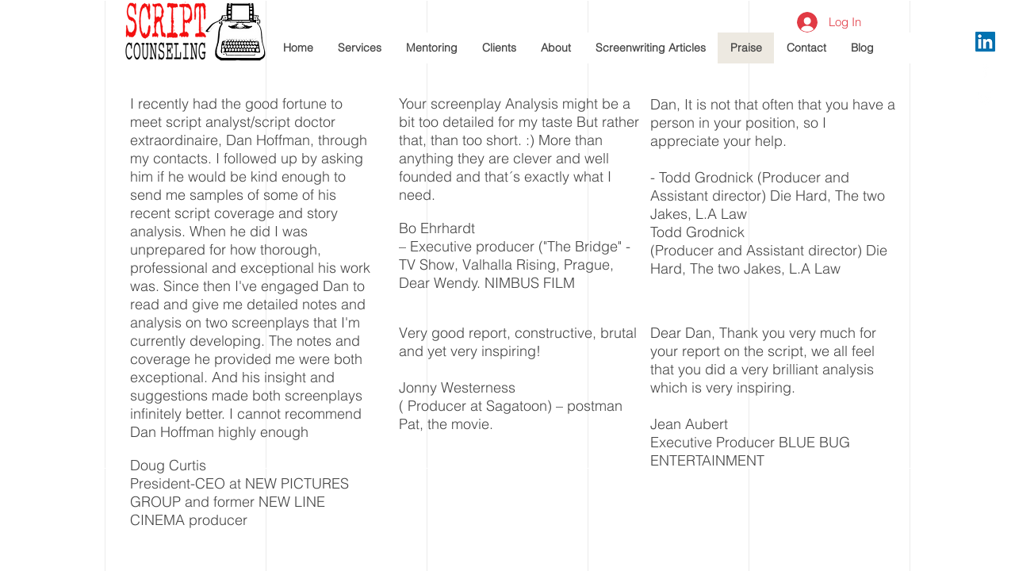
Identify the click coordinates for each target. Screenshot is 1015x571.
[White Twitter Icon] (985, 97)
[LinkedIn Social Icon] (985, 42)
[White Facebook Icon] (985, 69)
